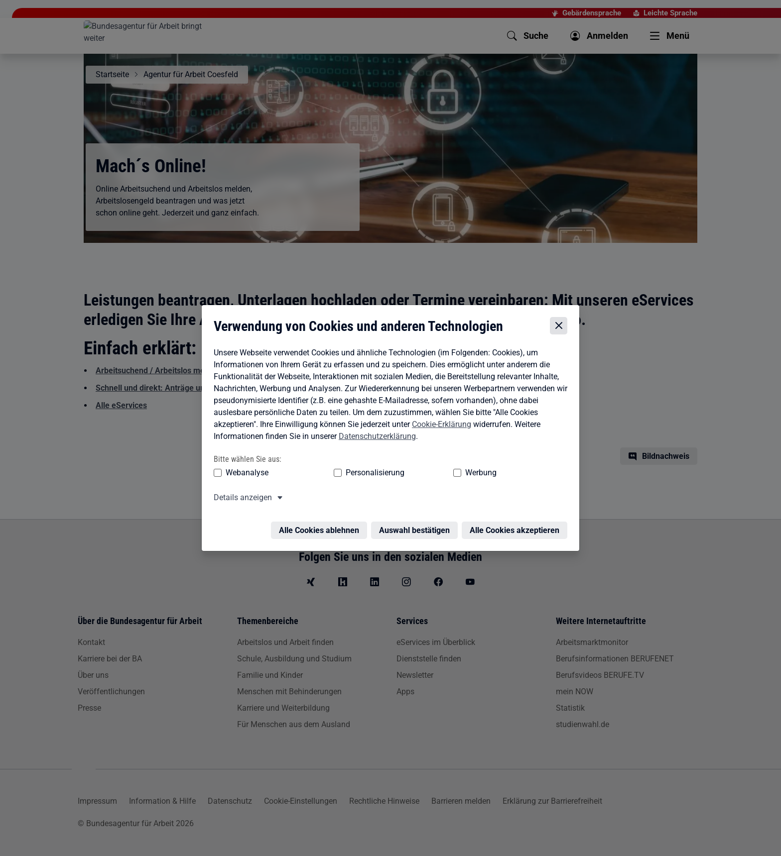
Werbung (422, 472)
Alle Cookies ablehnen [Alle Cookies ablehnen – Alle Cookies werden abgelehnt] (321, 524)
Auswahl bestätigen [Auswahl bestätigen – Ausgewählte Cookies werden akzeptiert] (417, 524)
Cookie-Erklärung (439, 424)
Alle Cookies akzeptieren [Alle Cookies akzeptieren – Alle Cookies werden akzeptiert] (517, 524)
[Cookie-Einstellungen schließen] (561, 326)
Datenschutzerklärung (374, 436)
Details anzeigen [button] (240, 497)
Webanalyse (244, 472)
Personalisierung (344, 472)
